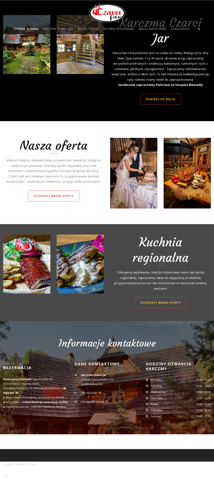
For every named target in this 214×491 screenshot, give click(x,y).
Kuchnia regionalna (119, 29)
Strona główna (26, 29)
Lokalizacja (180, 29)
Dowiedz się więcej (161, 99)
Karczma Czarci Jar (58, 29)
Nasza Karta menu (152, 29)
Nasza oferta (88, 29)
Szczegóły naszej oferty (53, 196)
